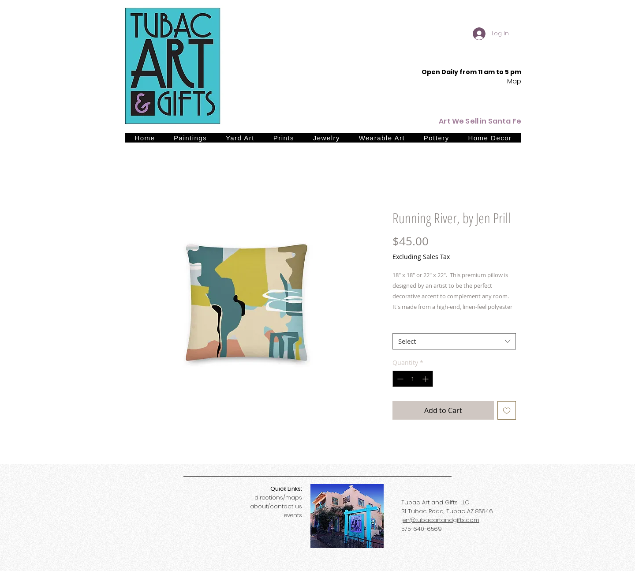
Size (398, 325)
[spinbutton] (413, 379)
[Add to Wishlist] (506, 410)
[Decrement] (399, 379)
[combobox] (454, 341)
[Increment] (426, 379)
